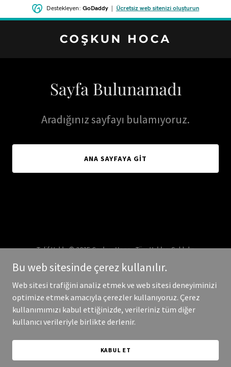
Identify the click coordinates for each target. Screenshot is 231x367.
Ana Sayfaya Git (115, 158)
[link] (115, 40)
